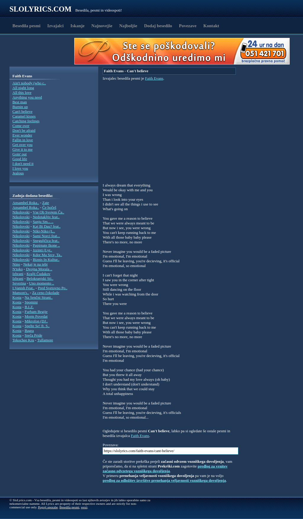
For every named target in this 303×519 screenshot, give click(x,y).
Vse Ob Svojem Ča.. (48, 212)
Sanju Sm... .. (43, 221)
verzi (84, 507)
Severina (19, 283)
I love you (20, 168)
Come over (20, 125)
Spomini (31, 302)
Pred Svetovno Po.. (52, 288)
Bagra (29, 330)
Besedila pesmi (26, 25)
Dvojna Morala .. (39, 269)
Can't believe (22, 111)
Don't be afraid (23, 130)
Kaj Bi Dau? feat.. (47, 226)
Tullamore (45, 340)
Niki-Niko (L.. (44, 231)
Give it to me (22, 149)
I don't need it (22, 163)
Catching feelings (25, 121)
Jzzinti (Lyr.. (42, 250)
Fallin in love (22, 140)
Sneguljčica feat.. (46, 240)
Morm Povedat (36, 316)
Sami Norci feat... (46, 236)
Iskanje (77, 25)
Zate (45, 202)
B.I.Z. (29, 307)
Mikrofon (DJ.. (36, 321)
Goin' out (19, 154)
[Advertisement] (43, 51)
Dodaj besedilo (158, 25)
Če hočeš (49, 207)
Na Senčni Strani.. (39, 297)
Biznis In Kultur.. (46, 259)
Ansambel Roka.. (25, 202)
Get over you (22, 144)
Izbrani (17, 273)
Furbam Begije (36, 311)
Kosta (16, 297)
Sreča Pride (33, 335)
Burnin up (20, 107)
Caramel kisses (24, 116)
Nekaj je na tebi (35, 264)
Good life (19, 159)
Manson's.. (20, 292)
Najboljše (128, 25)
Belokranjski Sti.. (40, 278)
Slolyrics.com (40, 9)
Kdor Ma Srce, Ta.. (47, 255)
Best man (19, 102)
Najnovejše (101, 25)
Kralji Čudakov (39, 273)
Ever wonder (22, 135)
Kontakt (211, 25)
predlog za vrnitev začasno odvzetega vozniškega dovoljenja (165, 468)
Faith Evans (154, 78)
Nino (16, 264)
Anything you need (27, 97)
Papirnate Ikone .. (46, 245)
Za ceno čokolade (45, 292)
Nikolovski (21, 212)
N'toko (17, 269)
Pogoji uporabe (48, 507)
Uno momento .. (41, 283)
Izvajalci (55, 25)
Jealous (18, 173)
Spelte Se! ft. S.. (37, 326)
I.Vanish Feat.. (23, 288)
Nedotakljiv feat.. (46, 217)
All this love (21, 92)
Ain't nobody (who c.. (29, 83)
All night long (23, 88)
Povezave (187, 25)
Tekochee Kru (23, 340)
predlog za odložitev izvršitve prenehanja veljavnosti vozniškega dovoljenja (164, 480)
